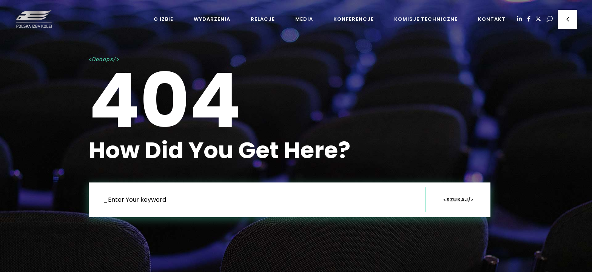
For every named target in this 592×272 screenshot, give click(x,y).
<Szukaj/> (458, 199)
